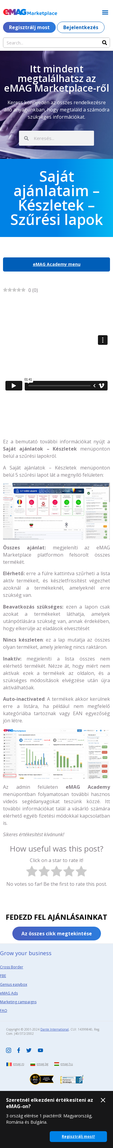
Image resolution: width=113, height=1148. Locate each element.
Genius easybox (13, 984)
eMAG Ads (9, 993)
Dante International (54, 1029)
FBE (3, 975)
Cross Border (11, 967)
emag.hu (67, 1064)
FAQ (3, 1010)
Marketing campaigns (18, 1001)
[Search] (104, 42)
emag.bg (42, 1064)
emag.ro (18, 1064)
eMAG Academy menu (56, 264)
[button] (105, 12)
